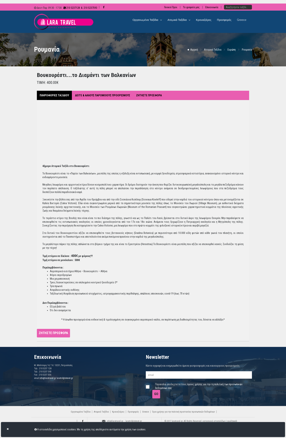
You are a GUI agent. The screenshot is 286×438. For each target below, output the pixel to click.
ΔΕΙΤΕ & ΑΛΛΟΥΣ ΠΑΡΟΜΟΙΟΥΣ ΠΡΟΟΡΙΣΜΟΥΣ (102, 95)
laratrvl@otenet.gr (65, 378)
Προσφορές (133, 411)
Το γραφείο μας (191, 7)
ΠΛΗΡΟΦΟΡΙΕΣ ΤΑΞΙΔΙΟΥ (54, 95)
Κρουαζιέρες (118, 411)
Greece (145, 411)
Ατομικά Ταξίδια (212, 49)
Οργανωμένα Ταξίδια (80, 411)
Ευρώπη (232, 49)
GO (156, 394)
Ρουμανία (247, 49)
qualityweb (232, 421)
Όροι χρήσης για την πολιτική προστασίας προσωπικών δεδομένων (183, 411)
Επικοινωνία (211, 7)
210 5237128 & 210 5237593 (80, 7)
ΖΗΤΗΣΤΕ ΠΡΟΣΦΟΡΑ (149, 95)
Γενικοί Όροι (170, 7)
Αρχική (194, 49)
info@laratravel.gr (48, 378)
